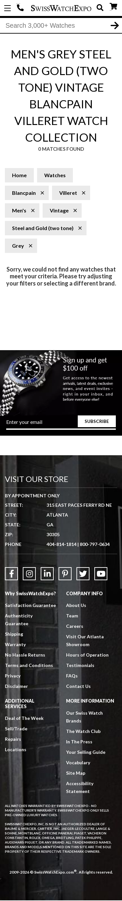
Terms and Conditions (29, 666)
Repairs (13, 739)
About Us (76, 606)
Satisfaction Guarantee (30, 606)
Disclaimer (16, 687)
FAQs (72, 676)
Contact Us (78, 687)
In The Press (79, 742)
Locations (15, 750)
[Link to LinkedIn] (47, 574)
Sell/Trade (16, 729)
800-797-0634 (95, 545)
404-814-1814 (21, 8)
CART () (113, 6)
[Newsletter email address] (61, 424)
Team (72, 616)
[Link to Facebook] (11, 574)
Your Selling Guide (85, 752)
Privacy (12, 676)
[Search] (61, 26)
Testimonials (80, 666)
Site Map (75, 773)
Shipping (14, 634)
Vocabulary (78, 763)
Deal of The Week (24, 718)
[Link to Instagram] (29, 574)
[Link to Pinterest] (65, 574)
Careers (74, 626)
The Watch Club (83, 731)
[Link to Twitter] (82, 574)
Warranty (15, 645)
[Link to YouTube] (100, 574)
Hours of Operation (87, 655)
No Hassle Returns (25, 655)
